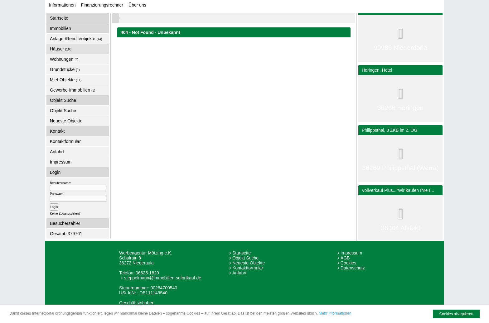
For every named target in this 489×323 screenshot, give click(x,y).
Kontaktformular (65, 141)
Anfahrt (57, 151)
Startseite (59, 18)
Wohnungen (64, 59)
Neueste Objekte (66, 120)
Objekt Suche (63, 110)
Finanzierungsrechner (102, 4)
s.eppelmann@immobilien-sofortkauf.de (162, 277)
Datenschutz (353, 267)
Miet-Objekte (65, 79)
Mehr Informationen (335, 313)
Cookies (348, 262)
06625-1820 (147, 272)
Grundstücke (65, 69)
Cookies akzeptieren (456, 314)
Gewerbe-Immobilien (72, 90)
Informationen (62, 4)
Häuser (61, 48)
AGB (345, 257)
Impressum (60, 161)
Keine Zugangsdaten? (65, 213)
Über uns (137, 4)
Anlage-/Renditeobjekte (76, 38)
